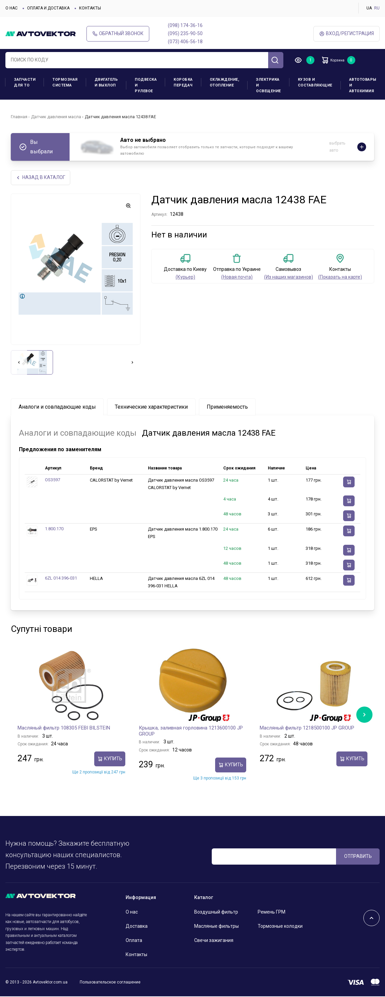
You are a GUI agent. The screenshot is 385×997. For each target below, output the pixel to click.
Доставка (137, 926)
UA (369, 8)
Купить (109, 759)
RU (377, 8)
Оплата (134, 941)
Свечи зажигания (213, 941)
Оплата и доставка (48, 8)
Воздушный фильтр (216, 912)
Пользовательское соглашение (110, 982)
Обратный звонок (118, 33)
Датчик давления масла (56, 116)
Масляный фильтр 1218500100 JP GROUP (307, 728)
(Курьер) (185, 277)
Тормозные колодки (280, 926)
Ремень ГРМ (271, 912)
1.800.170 (54, 529)
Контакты (90, 8)
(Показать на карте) (340, 277)
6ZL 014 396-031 (61, 578)
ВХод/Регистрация (346, 33)
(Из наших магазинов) (288, 277)
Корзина (338, 60)
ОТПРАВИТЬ (358, 857)
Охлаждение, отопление (224, 82)
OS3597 (52, 480)
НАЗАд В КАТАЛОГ (41, 178)
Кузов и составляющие (315, 82)
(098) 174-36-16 (185, 25)
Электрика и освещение (268, 85)
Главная (19, 116)
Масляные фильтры (216, 926)
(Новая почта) (237, 277)
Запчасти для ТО (24, 82)
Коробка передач (183, 82)
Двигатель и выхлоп (106, 82)
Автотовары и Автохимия (363, 85)
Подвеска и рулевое (146, 85)
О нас (11, 8)
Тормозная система (65, 82)
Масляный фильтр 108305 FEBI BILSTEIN (64, 728)
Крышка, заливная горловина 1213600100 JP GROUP (191, 731)
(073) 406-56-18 (185, 41)
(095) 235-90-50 (185, 33)
